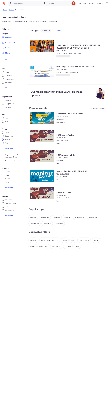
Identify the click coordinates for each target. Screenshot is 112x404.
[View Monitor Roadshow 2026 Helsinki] (42, 176)
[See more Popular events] (97, 108)
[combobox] (59, 3)
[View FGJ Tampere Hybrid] (42, 156)
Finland (11, 10)
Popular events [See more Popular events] (38, 108)
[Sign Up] (100, 3)
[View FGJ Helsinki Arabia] (42, 136)
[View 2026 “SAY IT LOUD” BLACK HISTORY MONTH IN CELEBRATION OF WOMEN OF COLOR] (42, 46)
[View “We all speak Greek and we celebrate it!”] (42, 71)
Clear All (59, 30)
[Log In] (91, 3)
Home (5, 10)
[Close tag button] (49, 30)
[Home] (4, 3)
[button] (33, 217)
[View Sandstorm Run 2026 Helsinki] (42, 118)
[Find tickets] (82, 3)
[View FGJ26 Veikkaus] (42, 193)
